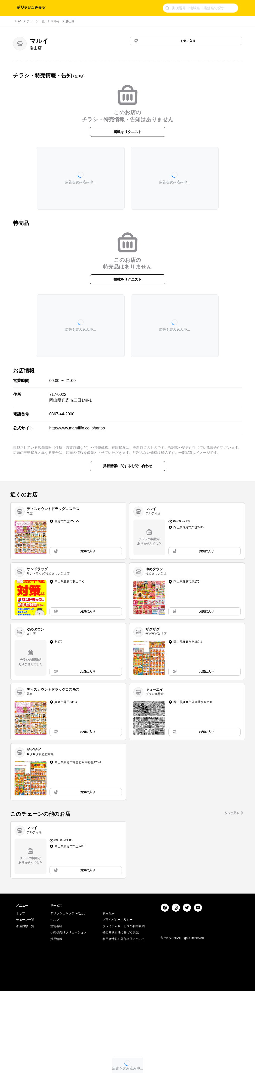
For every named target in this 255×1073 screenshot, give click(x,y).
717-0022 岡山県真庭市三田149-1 (70, 397)
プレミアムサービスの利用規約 (124, 1008)
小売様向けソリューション (68, 1015)
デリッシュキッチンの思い (68, 995)
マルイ (55, 21)
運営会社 (56, 1008)
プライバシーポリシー (118, 1002)
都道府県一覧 (25, 1008)
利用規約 (109, 995)
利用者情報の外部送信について (124, 1021)
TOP (18, 21)
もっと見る (231, 813)
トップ (20, 995)
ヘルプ (54, 1002)
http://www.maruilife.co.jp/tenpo (77, 428)
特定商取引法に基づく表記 (121, 1015)
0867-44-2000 (61, 414)
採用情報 (56, 1021)
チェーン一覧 (36, 21)
